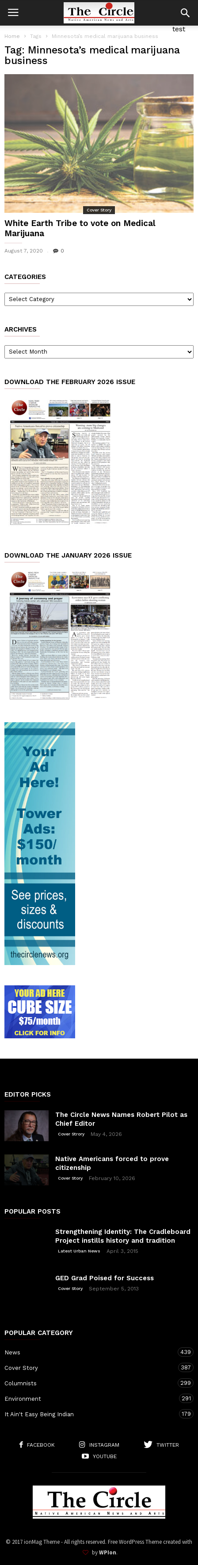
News (90, 1352)
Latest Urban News (79, 1250)
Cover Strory (71, 1133)
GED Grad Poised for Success (104, 1278)
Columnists (90, 1383)
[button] (185, 13)
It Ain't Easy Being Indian (90, 1413)
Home (12, 36)
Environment (90, 1398)
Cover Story (99, 209)
